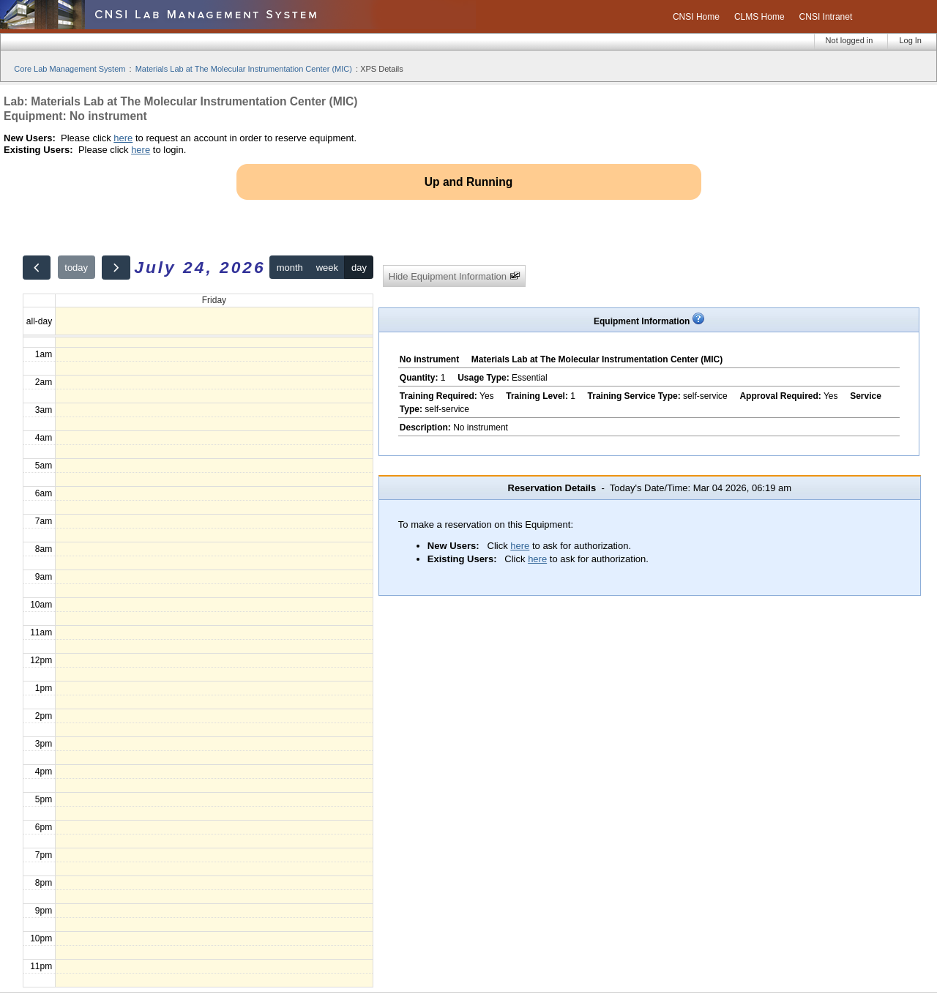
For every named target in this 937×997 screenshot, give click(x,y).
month (290, 267)
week (327, 267)
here (122, 137)
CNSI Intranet (826, 17)
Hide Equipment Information (454, 276)
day (359, 267)
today (76, 267)
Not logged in (849, 40)
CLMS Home (759, 17)
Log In (910, 40)
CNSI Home (696, 17)
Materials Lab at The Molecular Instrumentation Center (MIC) (243, 68)
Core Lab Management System (69, 68)
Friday (214, 300)
